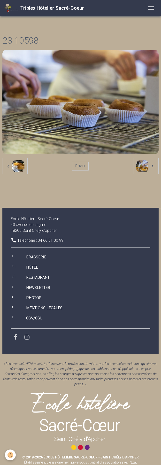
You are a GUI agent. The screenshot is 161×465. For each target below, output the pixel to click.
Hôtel (32, 267)
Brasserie (36, 257)
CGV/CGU (34, 318)
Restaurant (38, 277)
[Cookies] (10, 455)
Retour (80, 166)
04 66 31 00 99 (50, 240)
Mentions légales (44, 308)
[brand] (44, 8)
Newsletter (38, 287)
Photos (33, 297)
